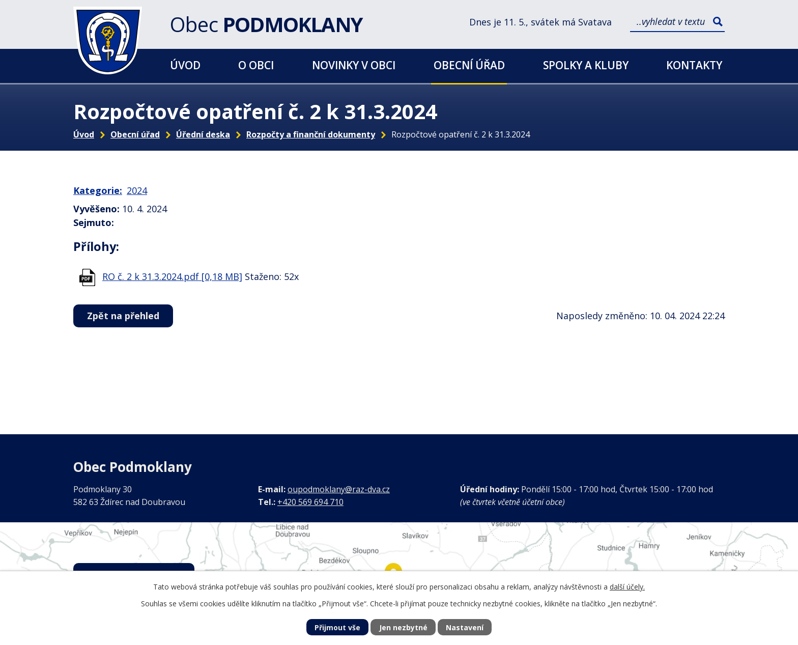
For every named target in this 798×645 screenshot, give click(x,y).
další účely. (627, 587)
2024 (137, 190)
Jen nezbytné (403, 627)
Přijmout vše (337, 627)
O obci (256, 65)
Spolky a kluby (586, 65)
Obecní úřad (469, 65)
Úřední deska (203, 134)
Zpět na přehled (123, 316)
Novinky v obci (353, 65)
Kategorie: (97, 190)
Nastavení (464, 627)
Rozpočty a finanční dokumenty (310, 134)
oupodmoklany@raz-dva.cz (339, 489)
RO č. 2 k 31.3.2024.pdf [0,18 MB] (172, 276)
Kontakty (694, 65)
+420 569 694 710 (310, 502)
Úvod (185, 65)
